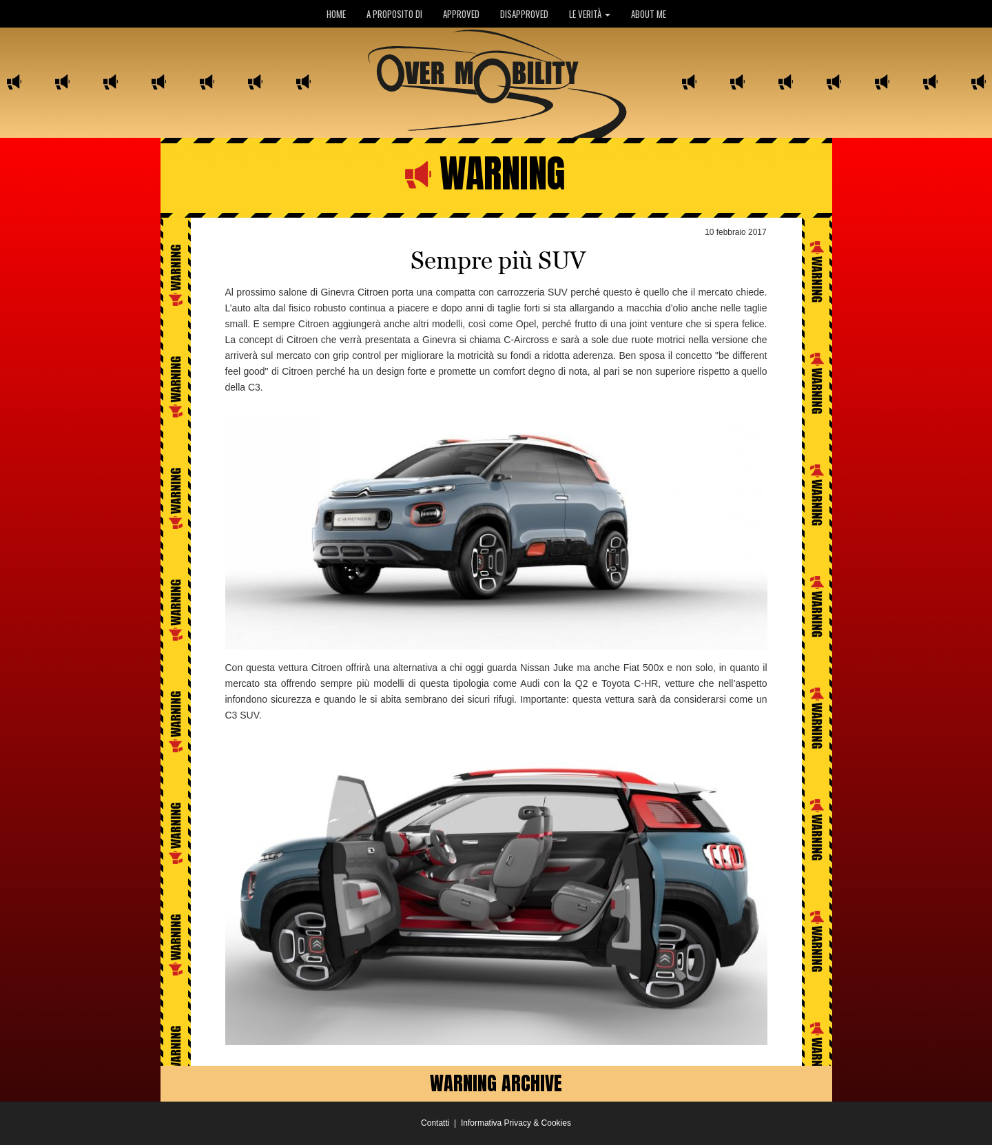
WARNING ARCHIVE (496, 1083)
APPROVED (461, 14)
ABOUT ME (648, 14)
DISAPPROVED (524, 14)
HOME (336, 14)
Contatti (435, 1123)
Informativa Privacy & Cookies (516, 1123)
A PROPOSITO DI (394, 14)
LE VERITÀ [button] (589, 14)
